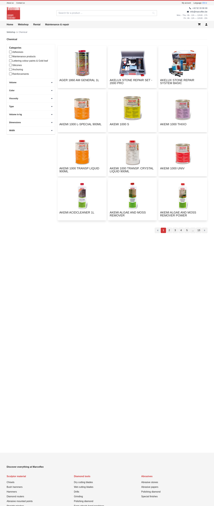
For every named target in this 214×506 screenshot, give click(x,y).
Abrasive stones (149, 482)
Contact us (20, 3)
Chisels (10, 482)
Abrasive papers (149, 487)
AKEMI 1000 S (119, 126)
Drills (76, 491)
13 (198, 230)
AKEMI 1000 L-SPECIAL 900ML (80, 126)
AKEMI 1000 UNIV (172, 170)
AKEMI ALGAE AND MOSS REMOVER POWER (182, 214)
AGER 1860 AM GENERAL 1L (79, 82)
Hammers (12, 491)
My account (186, 3)
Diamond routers (15, 496)
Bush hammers (15, 487)
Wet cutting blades (83, 487)
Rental (36, 24)
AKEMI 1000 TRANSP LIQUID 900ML (82, 170)
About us (10, 3)
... (193, 230)
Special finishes (149, 496)
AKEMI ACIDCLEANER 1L (76, 214)
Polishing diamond (83, 501)
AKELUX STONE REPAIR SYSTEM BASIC (182, 82)
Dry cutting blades (83, 482)
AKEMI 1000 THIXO (173, 126)
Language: (197, 3)
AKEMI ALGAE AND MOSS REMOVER (132, 214)
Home (10, 24)
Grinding (78, 496)
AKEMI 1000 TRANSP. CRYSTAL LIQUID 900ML (132, 170)
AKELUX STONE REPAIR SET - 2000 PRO (132, 82)
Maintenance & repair (57, 24)
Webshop (23, 24)
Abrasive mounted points (20, 501)
